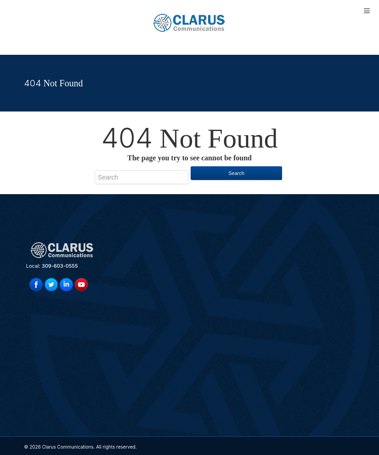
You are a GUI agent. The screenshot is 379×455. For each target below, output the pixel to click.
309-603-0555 (60, 266)
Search (237, 173)
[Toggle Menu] (367, 10)
